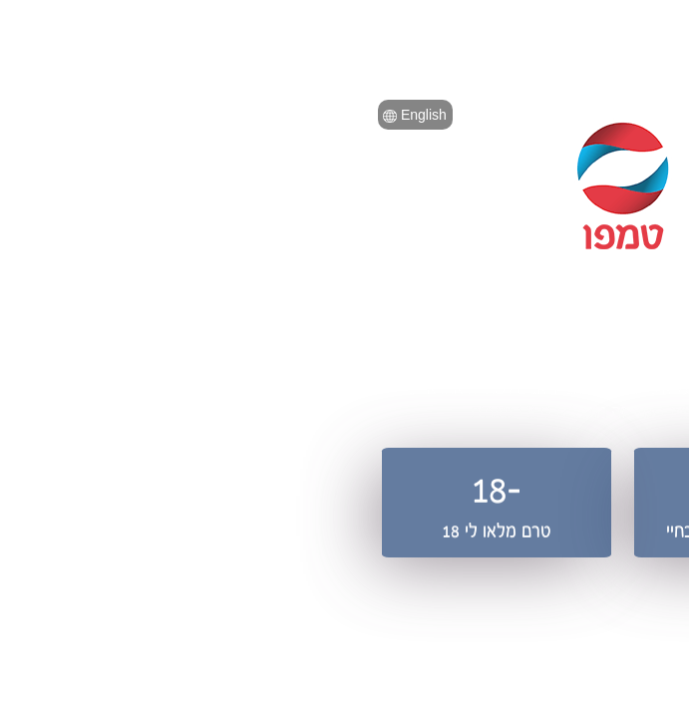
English (137, 115)
